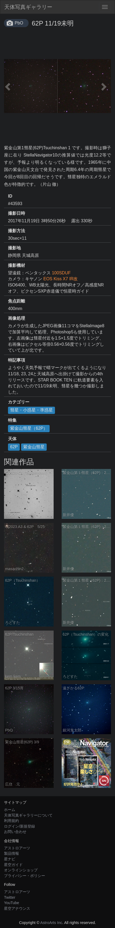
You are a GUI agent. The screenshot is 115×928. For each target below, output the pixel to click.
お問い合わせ (15, 831)
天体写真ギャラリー (28, 7)
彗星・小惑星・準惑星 (31, 410)
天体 (12, 438)
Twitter (9, 897)
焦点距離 (16, 301)
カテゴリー (18, 402)
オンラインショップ (21, 870)
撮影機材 (16, 265)
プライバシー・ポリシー (24, 876)
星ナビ (9, 859)
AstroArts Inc (51, 922)
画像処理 (16, 318)
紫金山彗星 (34, 447)
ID (10, 196)
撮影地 (14, 248)
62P (14, 447)
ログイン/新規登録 (19, 826)
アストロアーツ (17, 848)
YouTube (11, 903)
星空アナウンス (17, 908)
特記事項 (16, 360)
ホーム (9, 809)
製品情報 (11, 853)
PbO (19, 23)
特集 (12, 420)
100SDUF (61, 273)
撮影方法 (16, 230)
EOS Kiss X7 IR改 (60, 278)
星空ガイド (13, 865)
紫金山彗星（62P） (28, 428)
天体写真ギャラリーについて (28, 815)
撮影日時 (16, 213)
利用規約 (11, 820)
